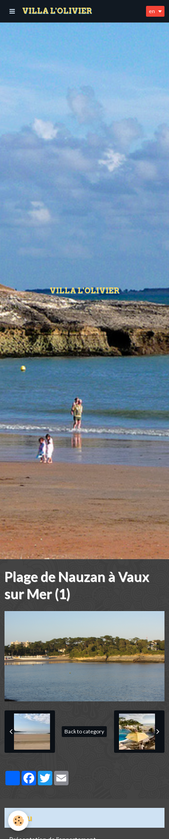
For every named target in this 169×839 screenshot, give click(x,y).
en (152, 11)
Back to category (84, 731)
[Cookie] (18, 821)
